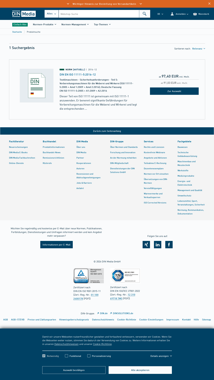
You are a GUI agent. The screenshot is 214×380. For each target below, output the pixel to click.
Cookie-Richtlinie (102, 344)
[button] (179, 14)
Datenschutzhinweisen (66, 344)
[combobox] (104, 14)
